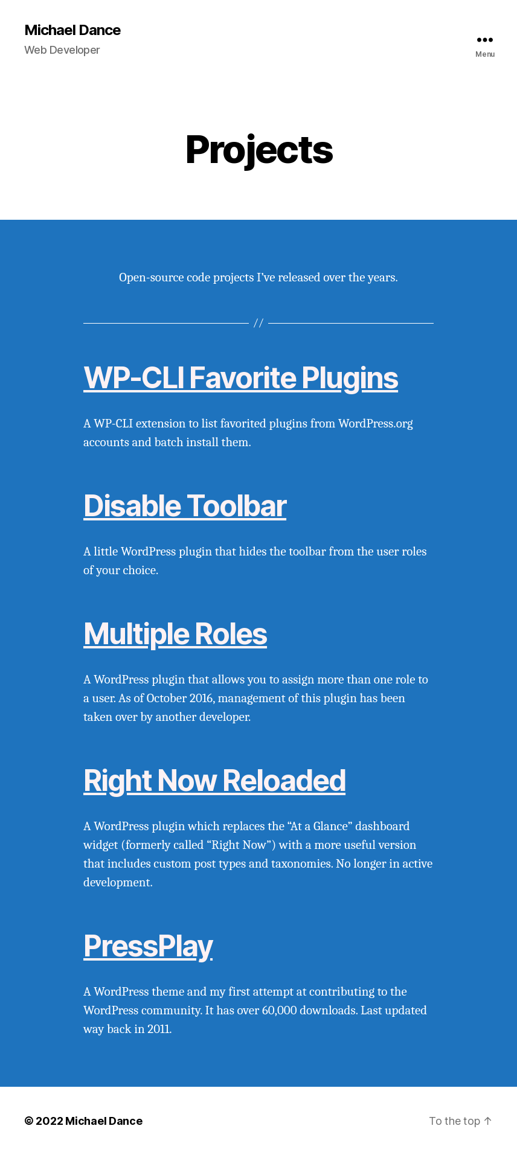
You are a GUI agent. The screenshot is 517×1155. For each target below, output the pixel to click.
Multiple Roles (175, 633)
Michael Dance (72, 30)
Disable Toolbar (184, 505)
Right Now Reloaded (214, 780)
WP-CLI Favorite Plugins (240, 377)
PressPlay (148, 946)
